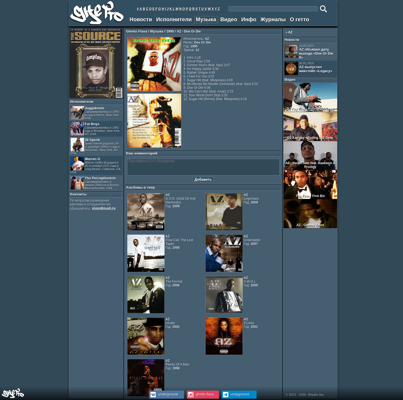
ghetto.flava (200, 394)
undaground (235, 394)
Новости (140, 19)
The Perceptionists (95, 183)
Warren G (95, 165)
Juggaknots (95, 113)
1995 (170, 31)
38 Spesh (95, 146)
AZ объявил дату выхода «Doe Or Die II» (309, 51)
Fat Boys (95, 129)
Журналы (273, 19)
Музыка (206, 19)
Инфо (248, 19)
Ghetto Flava (136, 31)
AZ (290, 32)
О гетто (299, 19)
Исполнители (174, 19)
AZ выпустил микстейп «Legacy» (308, 68)
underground (163, 394)
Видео (228, 19)
